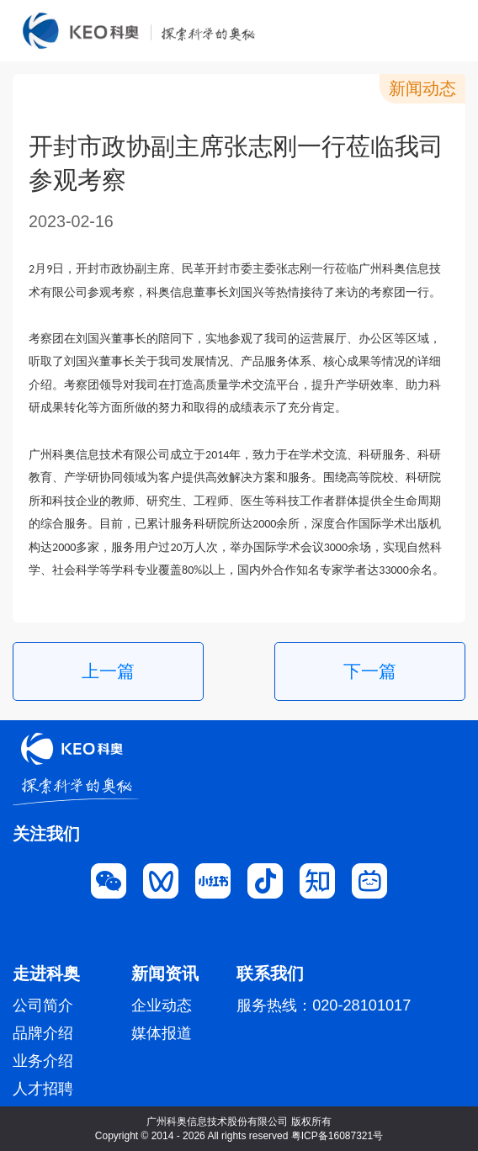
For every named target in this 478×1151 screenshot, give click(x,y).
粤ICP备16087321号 (337, 1136)
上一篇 (108, 671)
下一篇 (369, 671)
